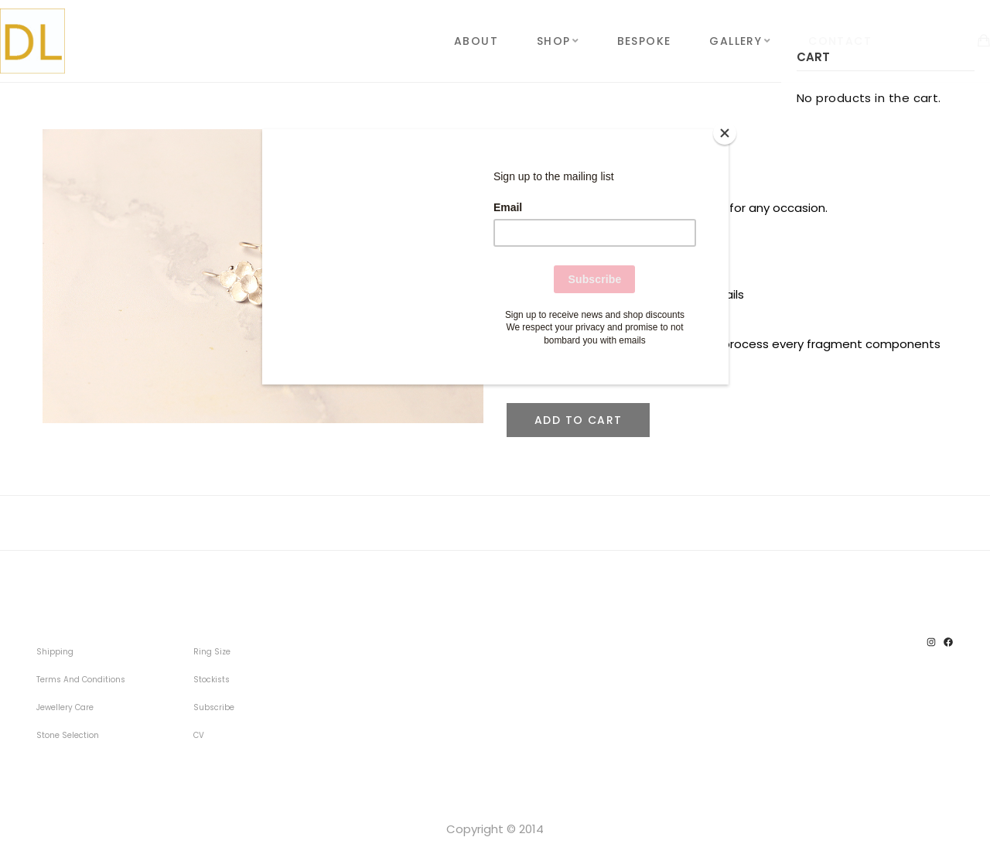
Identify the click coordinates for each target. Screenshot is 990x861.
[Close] (724, 133)
